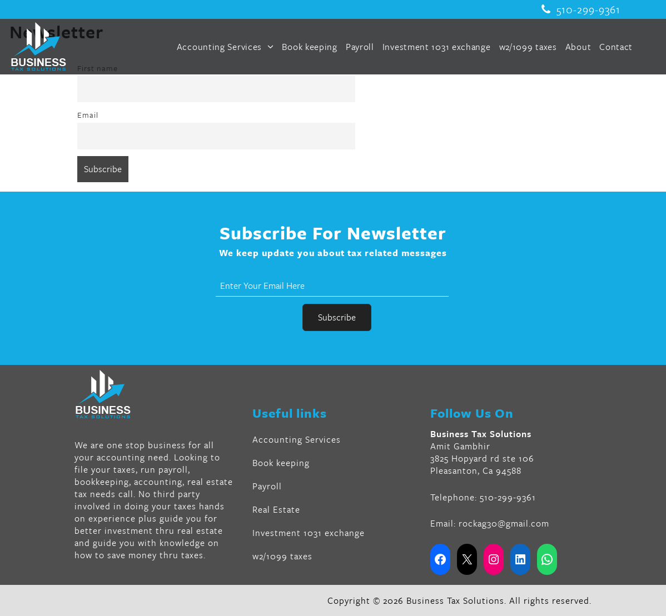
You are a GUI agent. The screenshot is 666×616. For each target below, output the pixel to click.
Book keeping (309, 46)
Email (87, 115)
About (578, 46)
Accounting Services (225, 46)
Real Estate (276, 509)
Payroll (360, 46)
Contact (616, 46)
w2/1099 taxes (528, 46)
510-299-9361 (580, 9)
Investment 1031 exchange (436, 46)
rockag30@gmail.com (504, 523)
